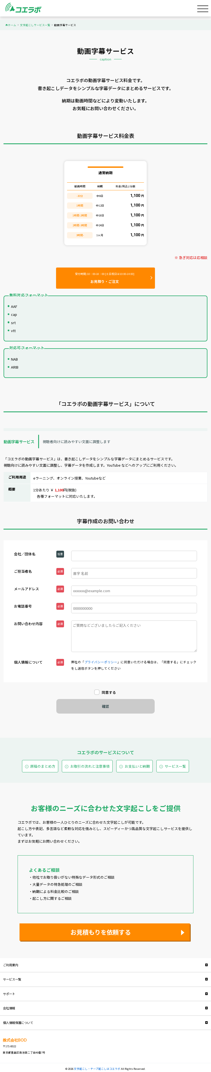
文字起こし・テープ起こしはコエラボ (97, 1069)
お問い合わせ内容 (28, 623)
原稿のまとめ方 (42, 766)
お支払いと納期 (137, 766)
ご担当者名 (23, 571)
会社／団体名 (24, 553)
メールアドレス (26, 588)
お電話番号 (23, 606)
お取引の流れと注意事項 (90, 766)
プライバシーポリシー (100, 662)
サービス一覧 (175, 766)
